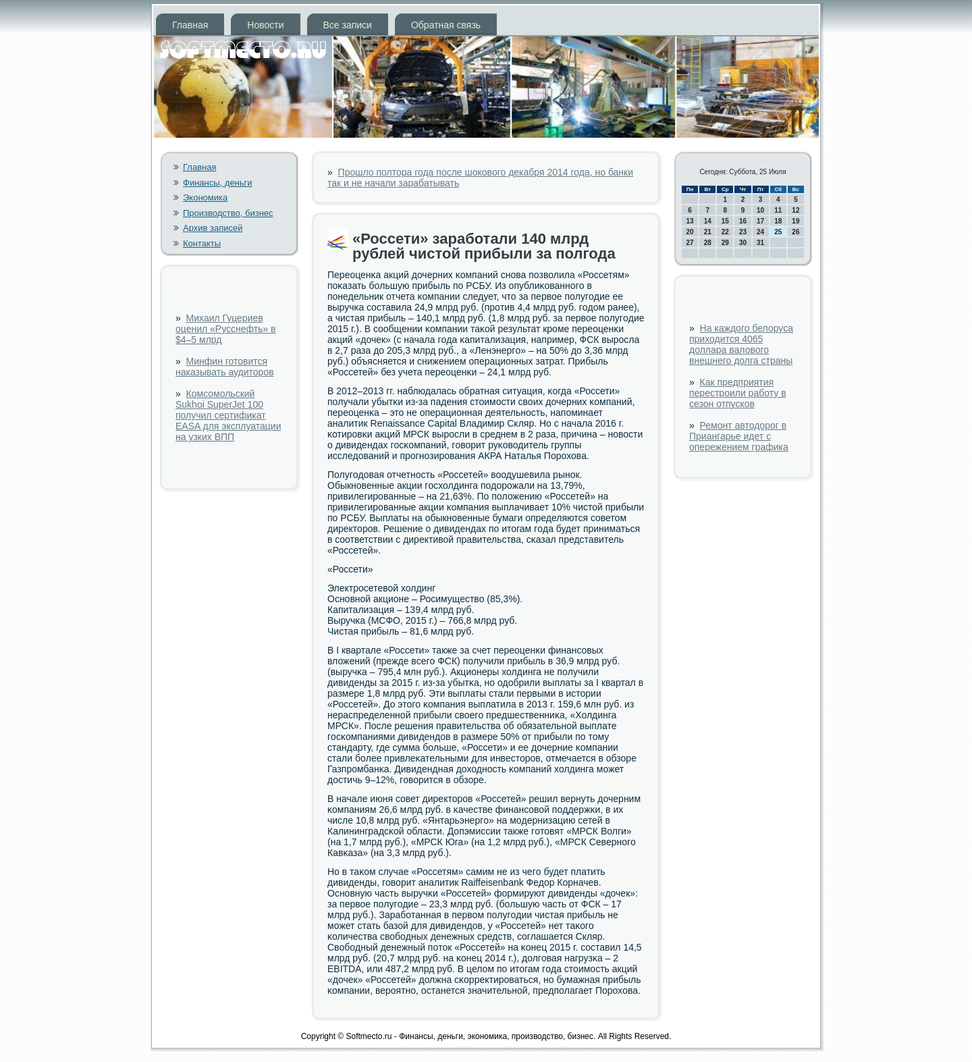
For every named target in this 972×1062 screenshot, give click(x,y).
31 (760, 242)
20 (690, 232)
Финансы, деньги (217, 183)
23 (743, 232)
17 (760, 221)
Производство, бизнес (228, 213)
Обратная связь (446, 25)
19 (795, 221)
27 (690, 242)
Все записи (347, 25)
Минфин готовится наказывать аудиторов (225, 366)
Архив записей (213, 228)
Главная (190, 25)
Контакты (202, 243)
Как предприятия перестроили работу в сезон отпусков (737, 393)
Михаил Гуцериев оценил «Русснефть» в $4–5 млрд (226, 329)
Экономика (205, 197)
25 (778, 232)
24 (760, 232)
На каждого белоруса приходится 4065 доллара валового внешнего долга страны (741, 344)
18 (778, 221)
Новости (265, 25)
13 (690, 221)
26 (795, 232)
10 (760, 210)
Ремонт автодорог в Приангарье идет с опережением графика (738, 436)
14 (707, 221)
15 (725, 221)
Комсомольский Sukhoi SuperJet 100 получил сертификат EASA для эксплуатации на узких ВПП (228, 415)
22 (725, 232)
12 (795, 210)
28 (707, 242)
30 (743, 242)
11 (778, 210)
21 (707, 232)
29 (725, 242)
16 (743, 221)
